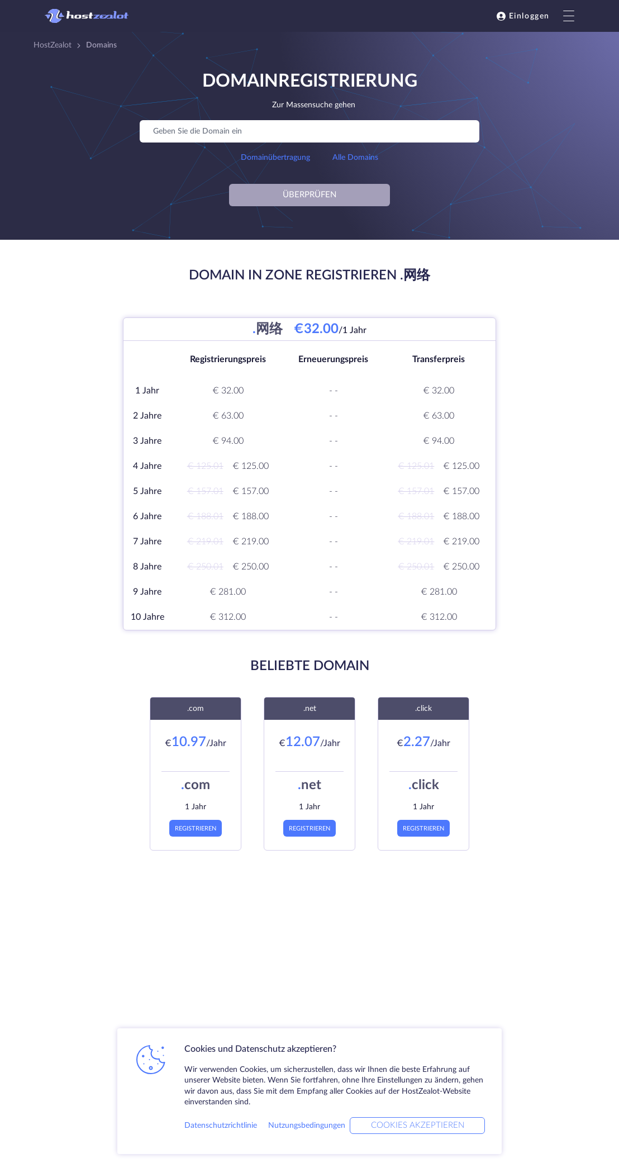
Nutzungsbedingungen (306, 1125)
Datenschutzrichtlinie (220, 1125)
